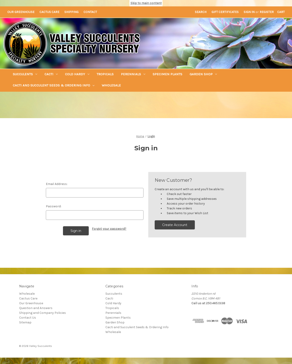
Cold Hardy (77, 74)
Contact (90, 12)
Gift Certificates (225, 12)
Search (200, 12)
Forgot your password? (109, 229)
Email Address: (57, 184)
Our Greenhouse (20, 12)
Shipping (71, 12)
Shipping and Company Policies (42, 313)
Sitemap (25, 322)
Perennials (133, 74)
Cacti (51, 74)
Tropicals (105, 74)
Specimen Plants (167, 74)
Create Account (174, 225)
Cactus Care (49, 12)
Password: (53, 206)
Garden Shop (203, 74)
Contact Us (27, 318)
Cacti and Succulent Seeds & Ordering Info (53, 85)
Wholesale (111, 85)
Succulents (25, 74)
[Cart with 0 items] (281, 12)
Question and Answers (35, 308)
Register (267, 12)
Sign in (249, 12)
